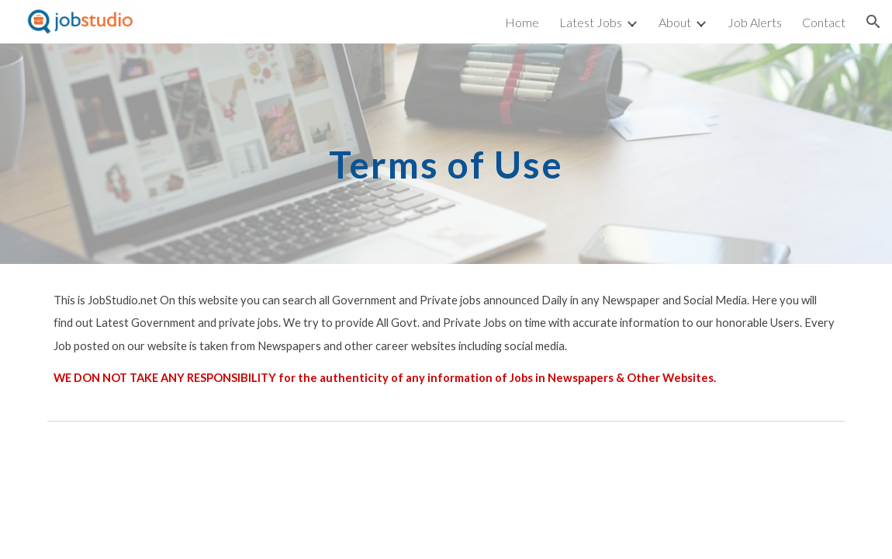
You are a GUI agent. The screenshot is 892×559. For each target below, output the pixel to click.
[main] (446, 153)
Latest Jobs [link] (590, 22)
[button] (873, 21)
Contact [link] (823, 22)
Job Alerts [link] (755, 22)
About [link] (675, 22)
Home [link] (522, 22)
